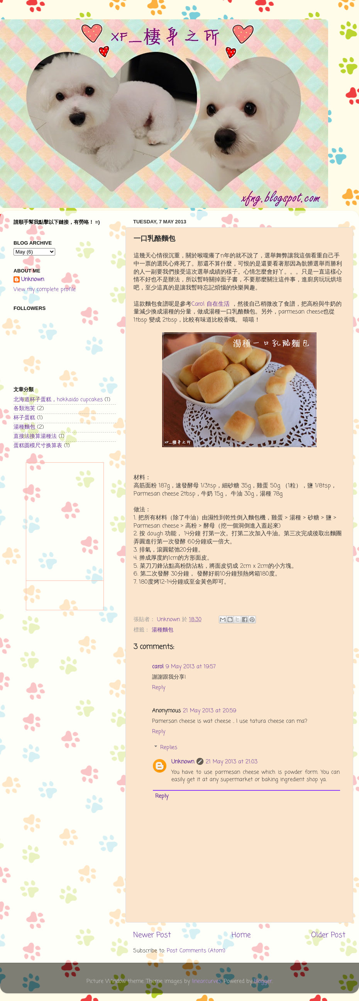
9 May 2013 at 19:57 (191, 667)
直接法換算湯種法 (35, 436)
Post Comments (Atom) (196, 951)
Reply (158, 688)
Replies (168, 748)
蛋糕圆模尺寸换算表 (38, 446)
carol (157, 667)
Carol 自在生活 (210, 304)
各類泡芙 (24, 409)
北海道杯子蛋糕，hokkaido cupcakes (58, 400)
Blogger (263, 981)
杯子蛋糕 (24, 418)
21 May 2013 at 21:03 (231, 762)
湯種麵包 (162, 630)
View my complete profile (45, 290)
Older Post (328, 935)
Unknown (182, 762)
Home (241, 935)
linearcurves (206, 981)
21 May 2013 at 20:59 (209, 711)
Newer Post (152, 935)
